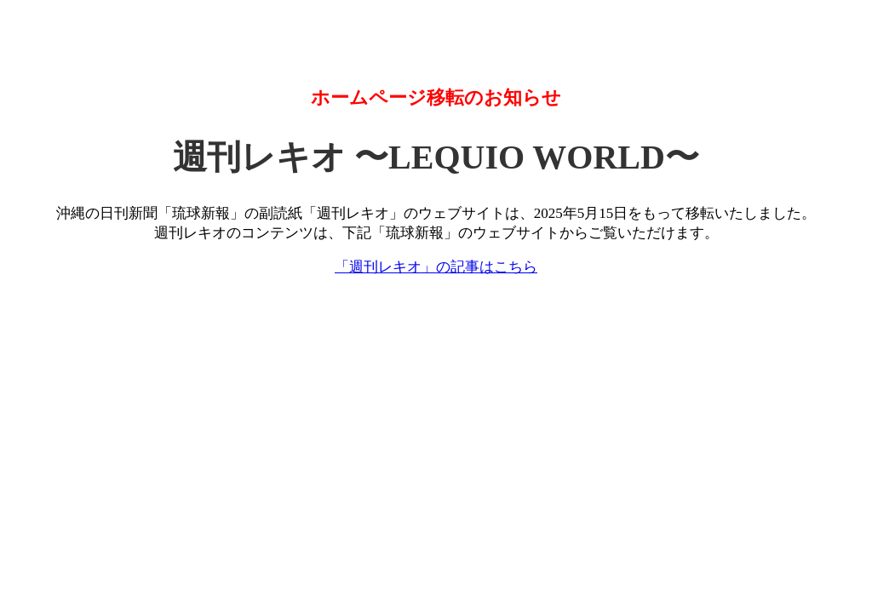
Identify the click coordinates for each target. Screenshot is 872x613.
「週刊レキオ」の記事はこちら (436, 267)
